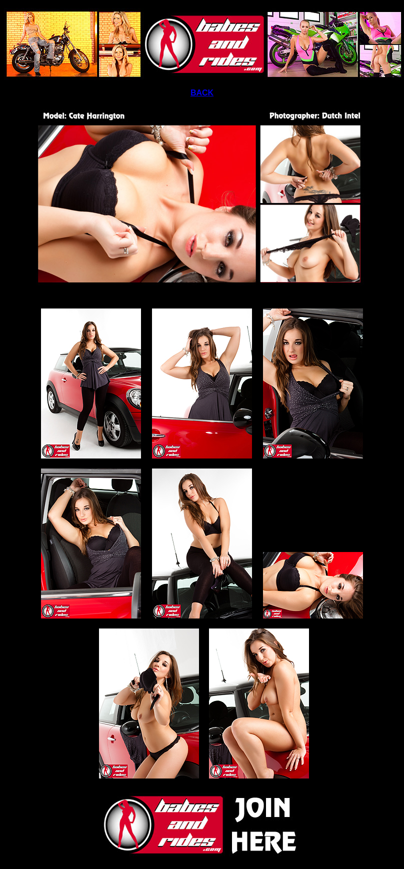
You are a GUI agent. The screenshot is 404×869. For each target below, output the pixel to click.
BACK (202, 92)
